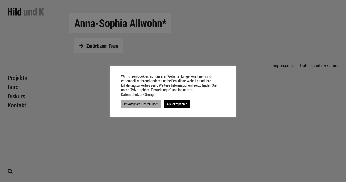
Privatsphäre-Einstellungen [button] (141, 104)
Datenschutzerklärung (137, 94)
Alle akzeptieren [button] (177, 104)
